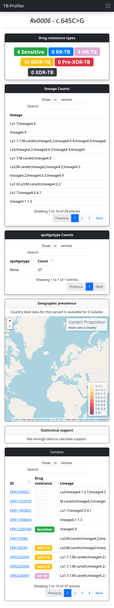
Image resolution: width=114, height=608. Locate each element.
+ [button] (10, 320)
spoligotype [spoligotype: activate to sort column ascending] (20, 261)
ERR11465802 (20, 510)
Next (99, 218)
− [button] (10, 326)
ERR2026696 (20, 566)
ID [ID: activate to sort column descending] (12, 483)
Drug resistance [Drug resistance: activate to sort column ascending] (43, 481)
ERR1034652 (20, 492)
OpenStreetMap (87, 419)
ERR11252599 (20, 501)
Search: (57, 106)
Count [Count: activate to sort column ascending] (43, 261)
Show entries (57, 99)
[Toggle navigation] (108, 6)
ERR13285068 (20, 529)
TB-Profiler (13, 6)
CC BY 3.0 (57, 419)
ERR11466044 (20, 519)
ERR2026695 (20, 557)
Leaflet (16, 419)
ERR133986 (19, 538)
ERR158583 (19, 547)
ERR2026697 (20, 575)
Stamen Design (42, 419)
